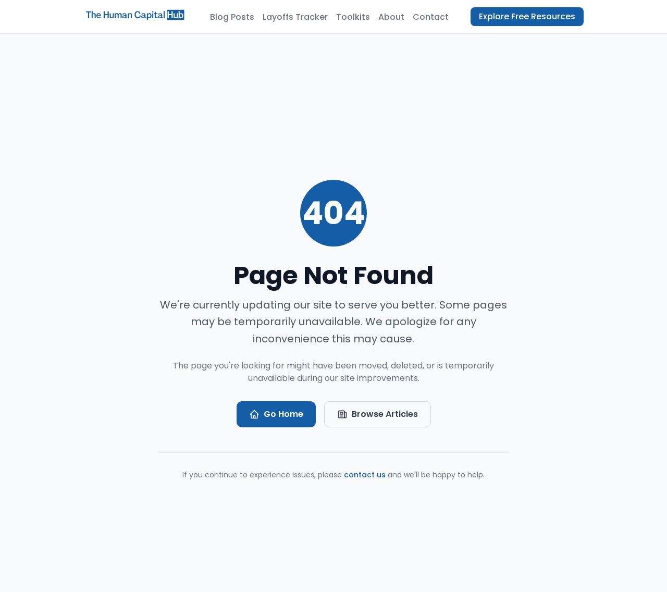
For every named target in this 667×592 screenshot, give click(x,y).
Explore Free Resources (527, 16)
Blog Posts (232, 17)
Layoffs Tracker (295, 17)
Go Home (276, 414)
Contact (431, 17)
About (391, 17)
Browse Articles (377, 414)
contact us (365, 475)
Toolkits (353, 17)
